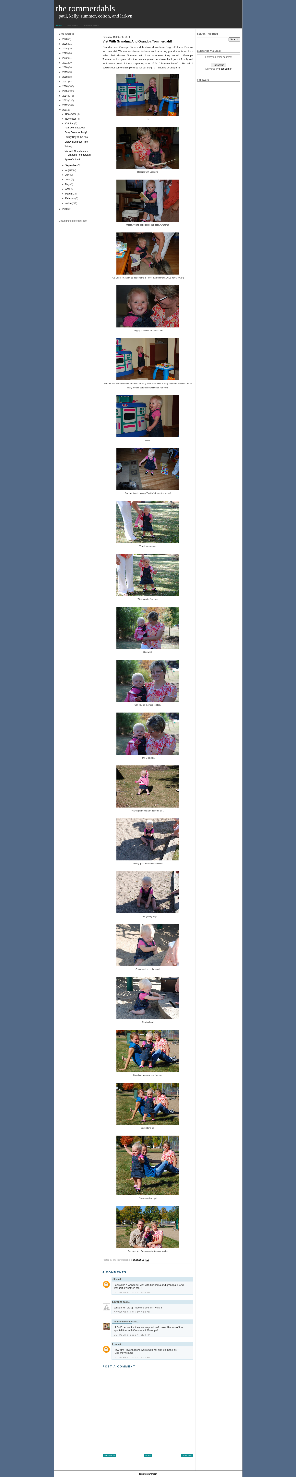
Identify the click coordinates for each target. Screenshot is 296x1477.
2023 (65, 53)
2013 (65, 100)
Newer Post (109, 1455)
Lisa (114, 1344)
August (68, 170)
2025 (65, 43)
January (69, 203)
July (67, 174)
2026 (65, 39)
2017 (65, 81)
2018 (65, 77)
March (68, 193)
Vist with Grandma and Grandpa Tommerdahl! (137, 41)
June (67, 179)
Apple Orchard (72, 159)
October (69, 123)
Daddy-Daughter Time (76, 141)
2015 (65, 91)
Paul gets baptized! (75, 127)
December (70, 114)
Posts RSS (72, 25)
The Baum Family (122, 1321)
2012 (65, 105)
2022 (65, 58)
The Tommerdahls (85, 8)
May (67, 184)
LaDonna (117, 1302)
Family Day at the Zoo (76, 137)
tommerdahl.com (148, 1474)
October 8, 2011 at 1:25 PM (132, 1292)
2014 (65, 95)
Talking (68, 146)
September (71, 165)
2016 (65, 86)
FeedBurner (225, 68)
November (70, 118)
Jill (114, 1279)
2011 (65, 110)
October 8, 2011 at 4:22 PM (132, 1357)
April (67, 189)
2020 (65, 67)
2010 (65, 209)
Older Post (187, 1455)
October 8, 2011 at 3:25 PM (132, 1312)
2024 (65, 48)
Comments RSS (91, 25)
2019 (65, 72)
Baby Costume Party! (76, 132)
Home (59, 25)
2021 (65, 62)
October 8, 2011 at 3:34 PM (132, 1335)
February (70, 198)
